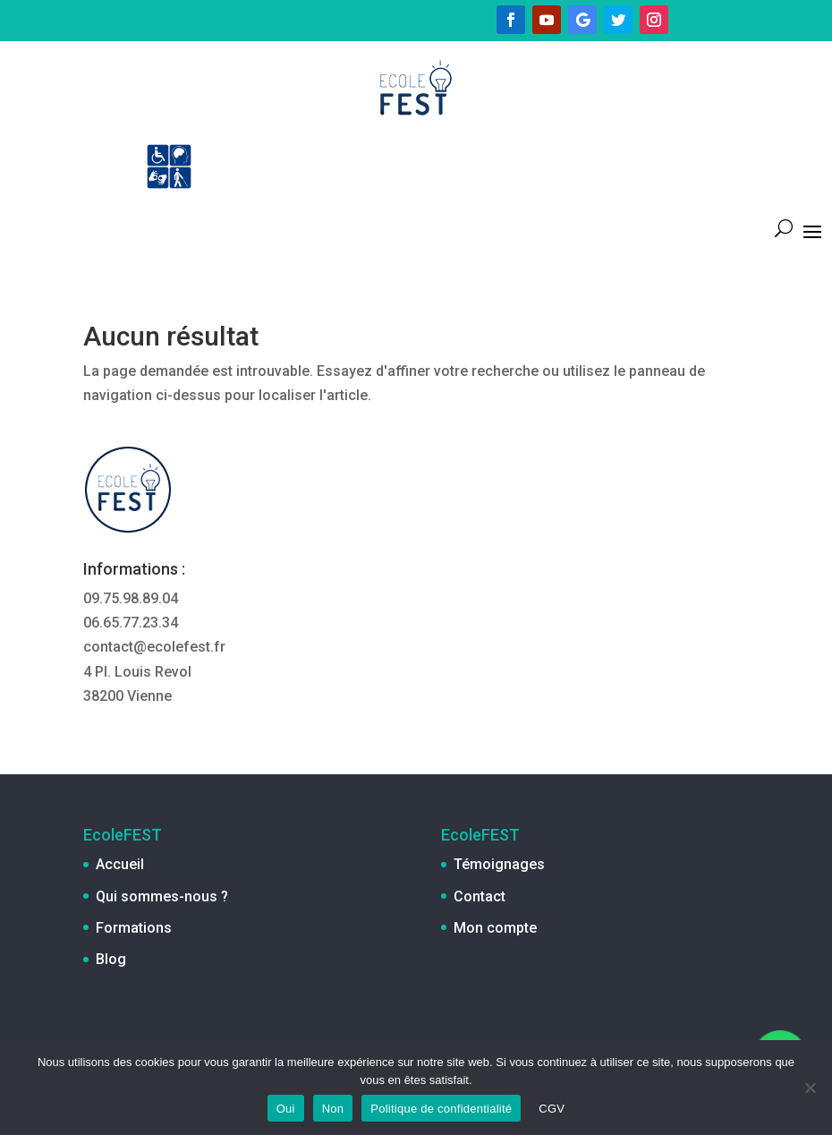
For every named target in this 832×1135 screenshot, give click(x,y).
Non (333, 1108)
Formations (134, 927)
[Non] (810, 1088)
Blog (111, 959)
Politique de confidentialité (441, 1108)
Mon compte (495, 927)
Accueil (120, 864)
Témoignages (499, 864)
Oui (285, 1108)
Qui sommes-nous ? (162, 896)
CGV (552, 1108)
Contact (479, 896)
